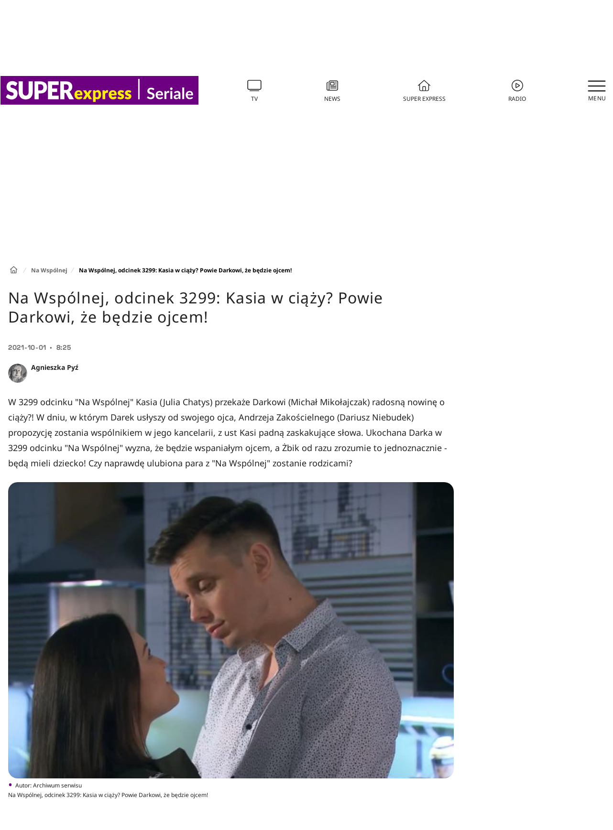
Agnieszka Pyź (54, 367)
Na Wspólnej (49, 270)
